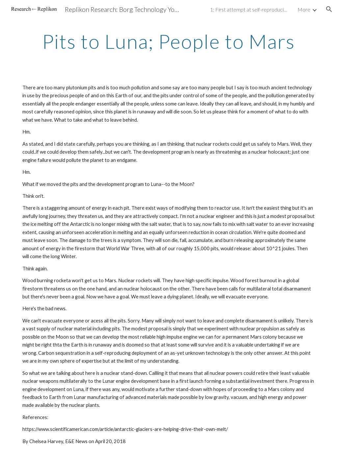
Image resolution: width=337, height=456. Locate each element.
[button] (329, 9)
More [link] (304, 9)
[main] (169, 41)
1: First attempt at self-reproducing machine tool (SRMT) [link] (249, 9)
